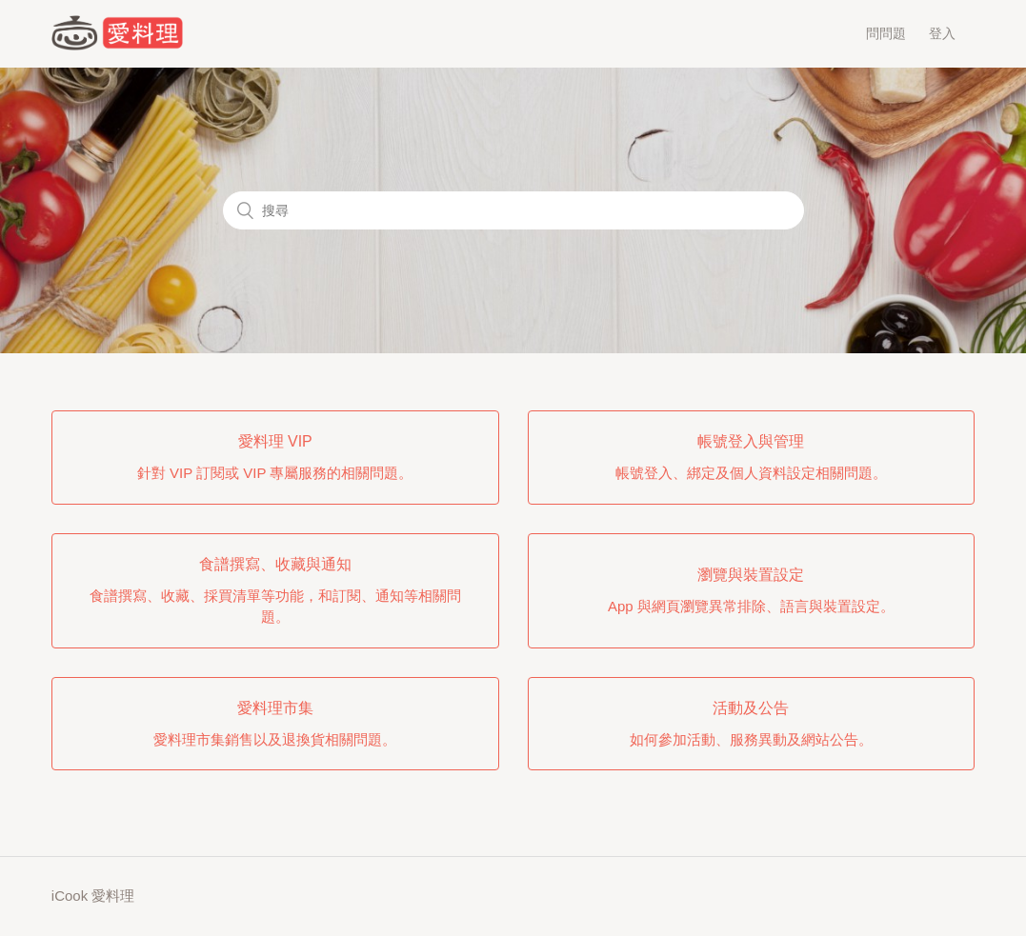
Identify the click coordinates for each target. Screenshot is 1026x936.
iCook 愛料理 (93, 895)
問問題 (886, 33)
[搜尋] (513, 210)
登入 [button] (942, 33)
